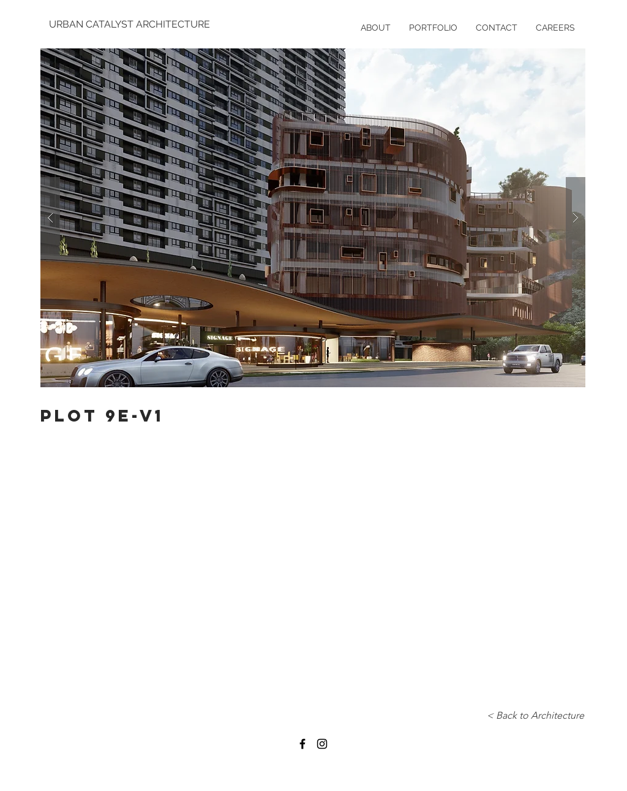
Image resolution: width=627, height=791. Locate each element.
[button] (312, 217)
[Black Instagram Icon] (322, 744)
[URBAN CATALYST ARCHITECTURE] (131, 24)
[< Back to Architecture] (535, 715)
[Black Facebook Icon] (302, 744)
